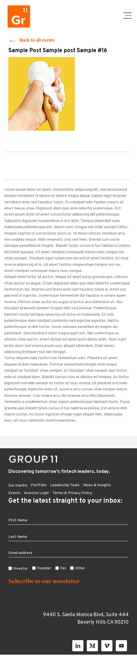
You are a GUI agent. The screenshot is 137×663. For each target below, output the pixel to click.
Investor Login (36, 493)
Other (80, 568)
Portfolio (39, 485)
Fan (63, 568)
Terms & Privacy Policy (72, 493)
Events (14, 493)
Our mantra (17, 485)
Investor (20, 568)
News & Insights (97, 485)
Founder (44, 568)
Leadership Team (65, 485)
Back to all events (37, 40)
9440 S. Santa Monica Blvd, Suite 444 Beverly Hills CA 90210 (86, 619)
